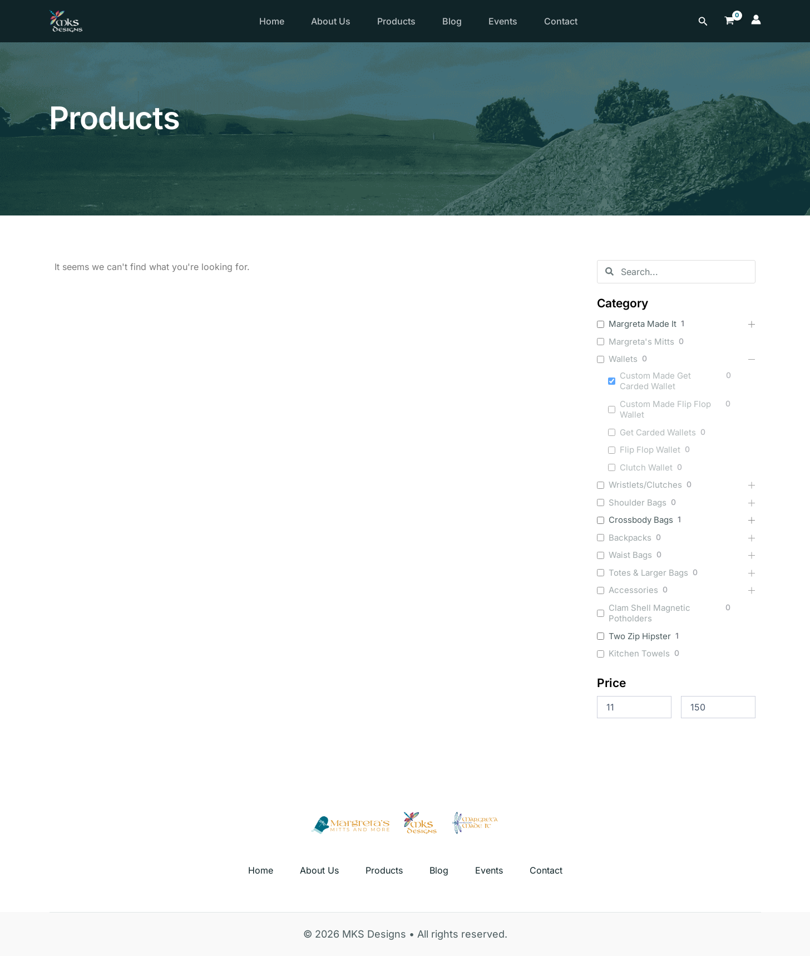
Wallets (623, 359)
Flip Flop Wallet (650, 449)
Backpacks (630, 537)
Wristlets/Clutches (645, 484)
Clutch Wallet (646, 467)
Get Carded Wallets (658, 432)
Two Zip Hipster (640, 636)
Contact (560, 21)
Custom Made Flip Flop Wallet (665, 409)
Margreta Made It (642, 323)
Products (396, 21)
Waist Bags (630, 555)
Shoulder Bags (637, 502)
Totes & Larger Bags (648, 572)
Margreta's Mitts (641, 341)
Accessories (633, 590)
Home (271, 21)
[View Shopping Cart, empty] (729, 21)
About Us (330, 21)
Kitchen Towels (639, 653)
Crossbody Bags (641, 519)
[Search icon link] (703, 21)
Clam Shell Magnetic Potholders (649, 613)
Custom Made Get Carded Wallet (655, 381)
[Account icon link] (756, 21)
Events (502, 21)
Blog (452, 21)
